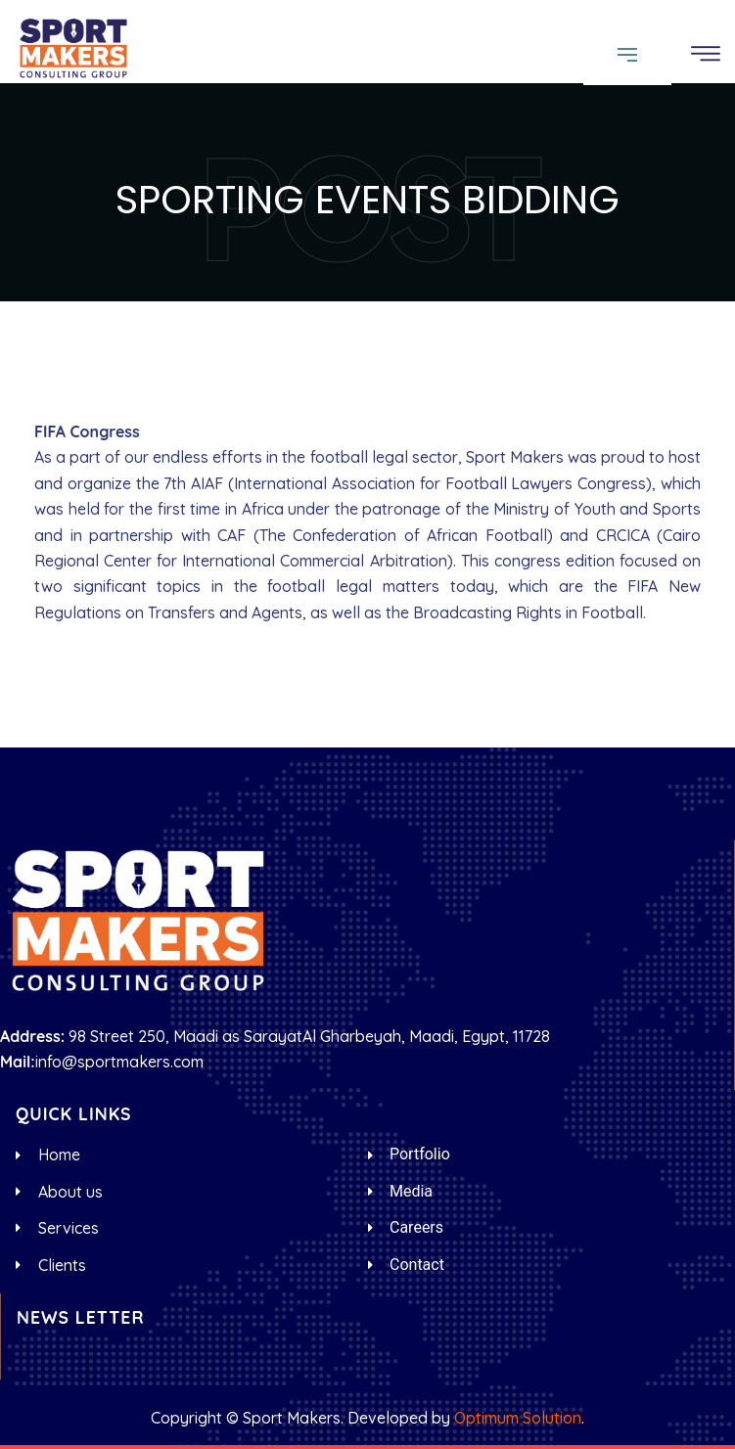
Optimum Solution (517, 1417)
